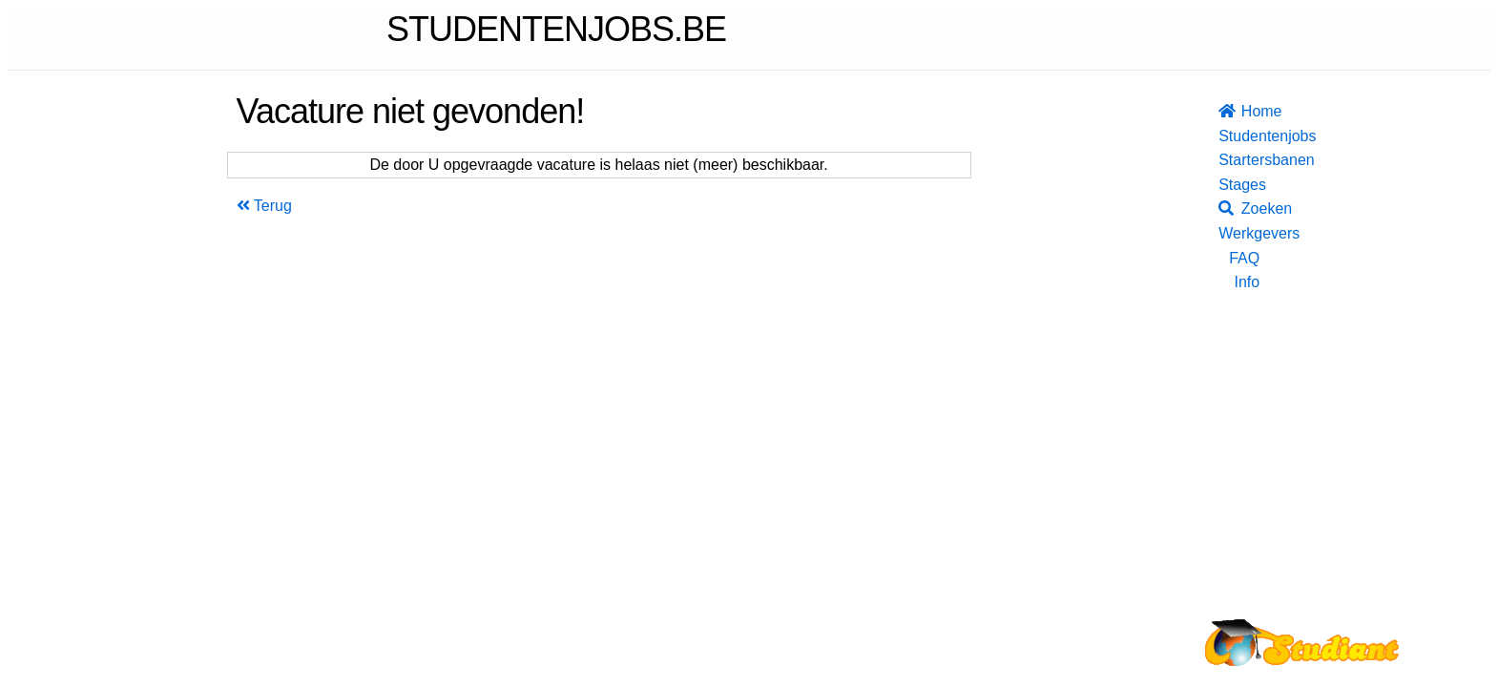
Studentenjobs (1238, 136)
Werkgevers (1238, 233)
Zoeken (1238, 208)
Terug (264, 206)
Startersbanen (1238, 160)
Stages (1238, 185)
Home (1238, 111)
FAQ (1244, 258)
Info (1246, 282)
